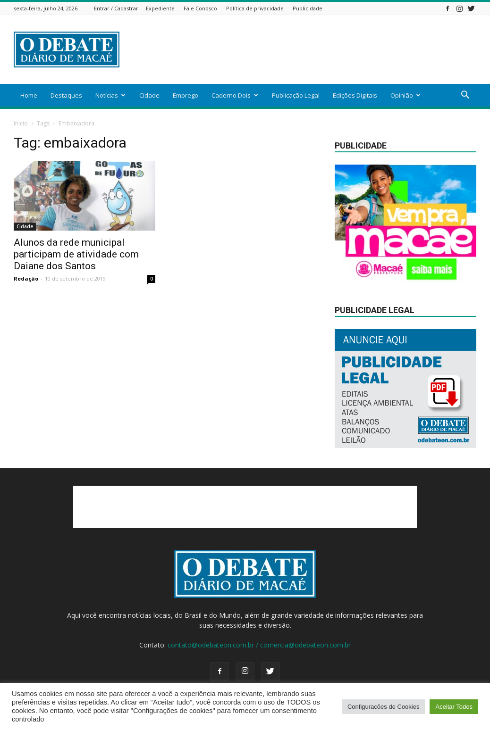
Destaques (66, 95)
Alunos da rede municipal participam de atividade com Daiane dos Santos (76, 254)
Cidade (149, 95)
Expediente (160, 8)
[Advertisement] (304, 49)
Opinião (405, 95)
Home (28, 95)
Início (21, 123)
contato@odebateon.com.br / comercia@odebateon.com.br (259, 644)
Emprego (185, 95)
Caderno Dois (234, 95)
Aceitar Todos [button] (454, 706)
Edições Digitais (355, 95)
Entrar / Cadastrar (116, 8)
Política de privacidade (255, 8)
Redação (26, 278)
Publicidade (307, 8)
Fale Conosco (200, 8)
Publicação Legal (296, 95)
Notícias (110, 95)
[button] (465, 95)
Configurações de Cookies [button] (383, 706)
